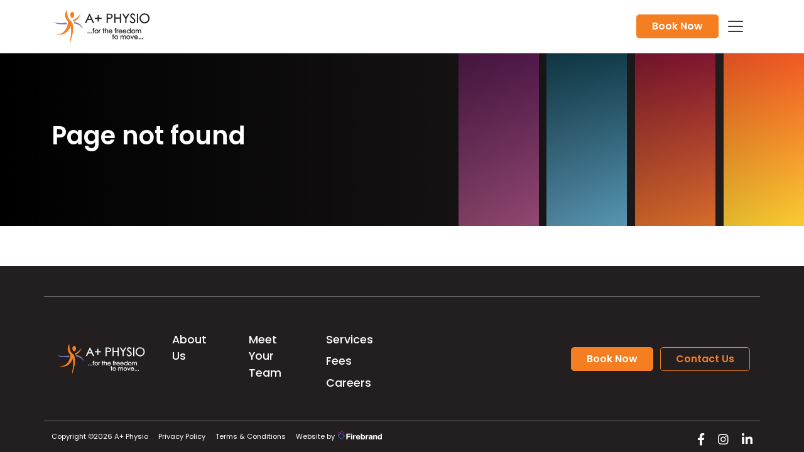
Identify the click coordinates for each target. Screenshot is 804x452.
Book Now (677, 26)
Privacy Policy (181, 436)
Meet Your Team (265, 356)
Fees (339, 361)
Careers (348, 382)
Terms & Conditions (250, 436)
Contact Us (705, 359)
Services (349, 339)
